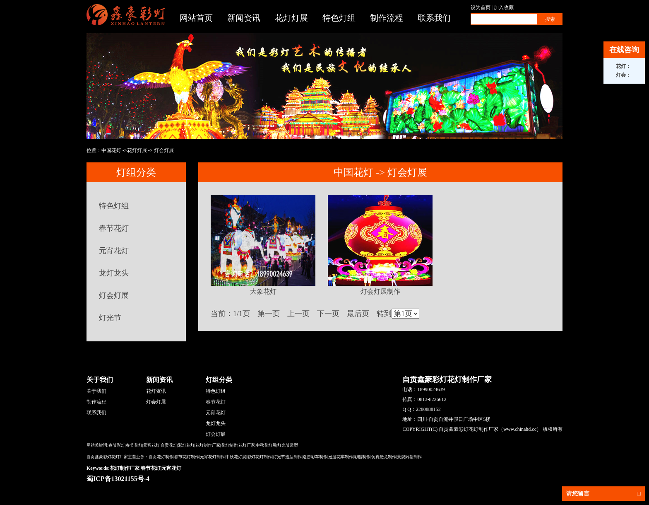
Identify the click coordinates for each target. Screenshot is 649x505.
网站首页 (196, 17)
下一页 (328, 313)
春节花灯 (114, 228)
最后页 (358, 313)
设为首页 (480, 7)
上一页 (298, 313)
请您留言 (603, 493)
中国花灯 (111, 150)
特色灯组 (339, 17)
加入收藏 (504, 7)
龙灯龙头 (114, 273)
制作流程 (386, 17)
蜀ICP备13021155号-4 (118, 478)
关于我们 (96, 391)
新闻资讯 (243, 17)
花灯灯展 (291, 17)
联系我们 (434, 17)
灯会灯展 (164, 150)
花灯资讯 (156, 391)
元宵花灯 (114, 250)
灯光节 (110, 318)
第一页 (268, 313)
